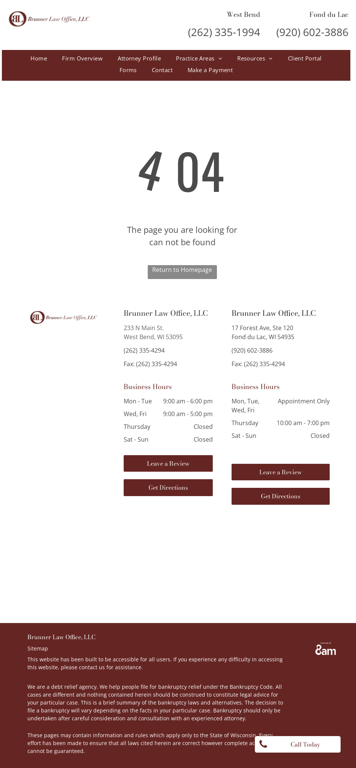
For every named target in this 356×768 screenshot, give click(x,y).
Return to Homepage (182, 270)
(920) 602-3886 (312, 32)
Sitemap (37, 648)
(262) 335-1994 (224, 32)
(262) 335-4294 (144, 350)
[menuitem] (39, 58)
